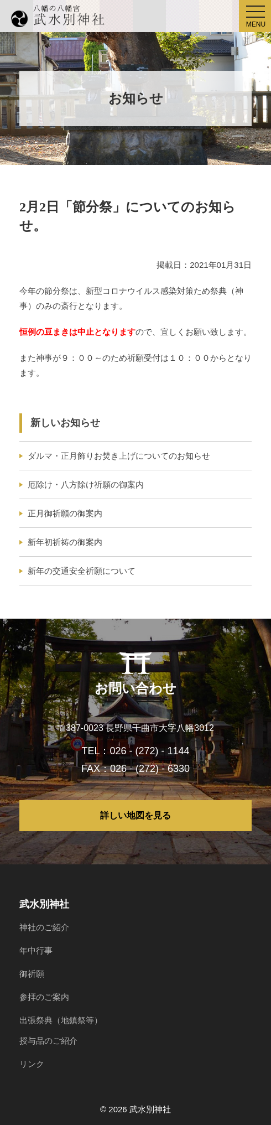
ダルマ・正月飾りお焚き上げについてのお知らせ (119, 455)
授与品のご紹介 (48, 1040)
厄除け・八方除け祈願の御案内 (86, 484)
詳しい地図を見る (135, 815)
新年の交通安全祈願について (82, 571)
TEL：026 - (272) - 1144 (135, 750)
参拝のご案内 (44, 997)
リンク (31, 1064)
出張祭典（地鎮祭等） (60, 1020)
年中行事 (36, 950)
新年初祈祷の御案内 (65, 542)
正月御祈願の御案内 (65, 513)
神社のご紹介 (44, 927)
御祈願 (31, 973)
